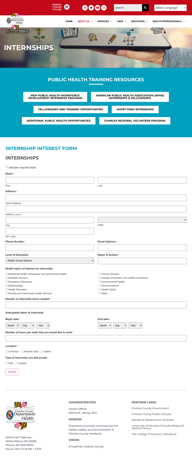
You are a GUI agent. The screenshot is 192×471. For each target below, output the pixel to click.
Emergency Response (20, 281)
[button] (145, 7)
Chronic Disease (110, 273)
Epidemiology (15, 285)
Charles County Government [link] (150, 407)
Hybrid (47, 351)
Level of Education (16, 254)
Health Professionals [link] (169, 21)
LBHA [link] (121, 21)
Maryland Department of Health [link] (153, 419)
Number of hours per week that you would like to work (39, 332)
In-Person (13, 351)
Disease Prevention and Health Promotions (124, 277)
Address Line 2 (13, 214)
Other (104, 293)
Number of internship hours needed (28, 298)
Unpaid (22, 362)
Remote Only (31, 351)
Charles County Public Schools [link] (151, 413)
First (7, 185)
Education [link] (139, 21)
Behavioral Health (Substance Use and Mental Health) (37, 273)
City (7, 225)
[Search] (128, 7)
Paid (10, 362)
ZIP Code (10, 236)
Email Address (107, 241)
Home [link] (69, 21)
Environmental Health (113, 281)
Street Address (13, 203)
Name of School (108, 254)
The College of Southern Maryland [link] (154, 433)
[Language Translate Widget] (170, 8)
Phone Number (15, 241)
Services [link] (104, 21)
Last (100, 185)
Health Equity (108, 289)
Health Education (17, 289)
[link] (67, 7)
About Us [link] (85, 21)
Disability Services (18, 277)
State (101, 224)
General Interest (110, 285)
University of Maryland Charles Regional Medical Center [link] (158, 426)
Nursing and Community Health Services (30, 293)
